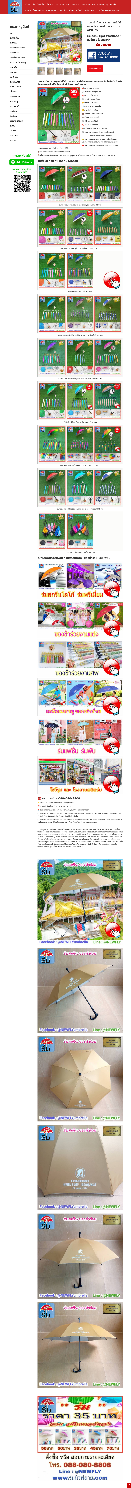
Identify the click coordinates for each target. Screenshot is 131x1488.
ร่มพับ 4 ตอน (51, 10)
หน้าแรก (28, 4)
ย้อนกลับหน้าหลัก (95, 68)
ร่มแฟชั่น (50, 4)
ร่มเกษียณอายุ (102, 4)
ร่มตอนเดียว (62, 10)
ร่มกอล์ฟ (112, 4)
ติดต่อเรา (116, 10)
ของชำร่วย (75, 4)
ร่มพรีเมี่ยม (41, 4)
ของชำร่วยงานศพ (88, 4)
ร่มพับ (86, 10)
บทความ (94, 10)
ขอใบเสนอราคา (105, 10)
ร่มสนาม (28, 10)
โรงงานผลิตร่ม (38, 10)
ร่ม (34, 4)
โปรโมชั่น (79, 10)
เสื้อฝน (71, 10)
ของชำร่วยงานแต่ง (62, 4)
